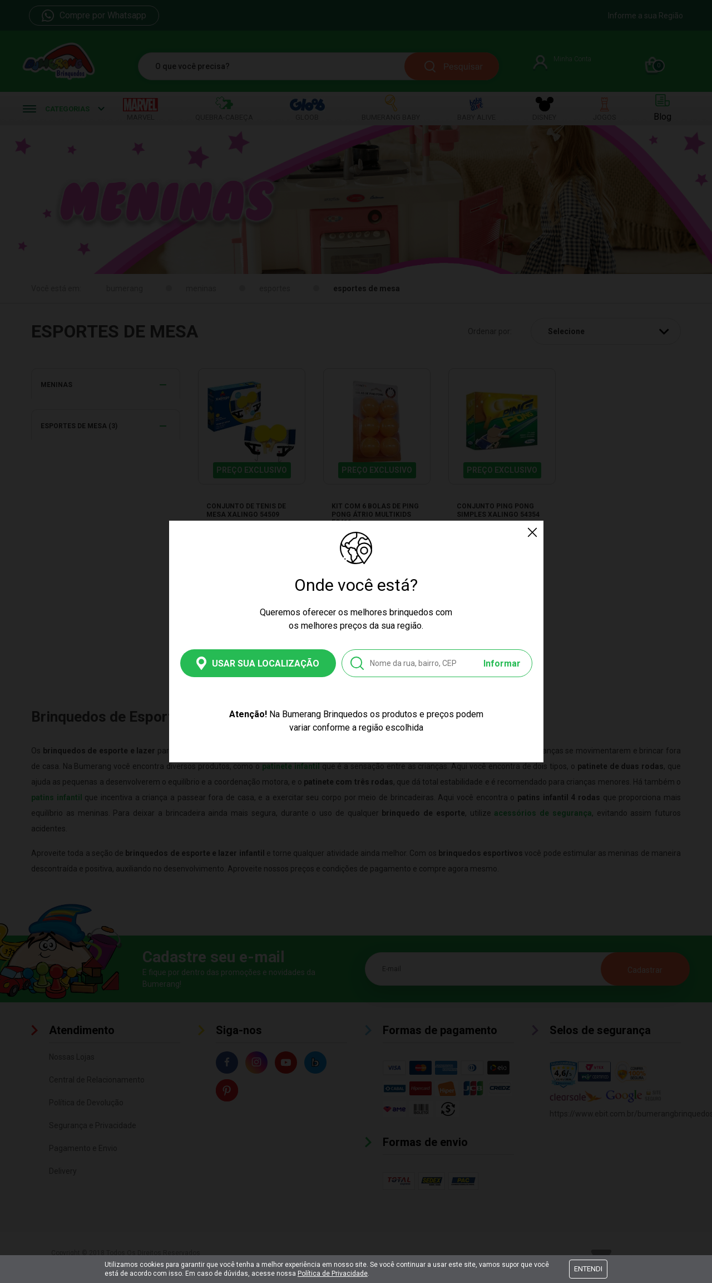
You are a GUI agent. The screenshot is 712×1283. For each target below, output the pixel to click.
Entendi (588, 1269)
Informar (502, 663)
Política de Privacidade (333, 1273)
